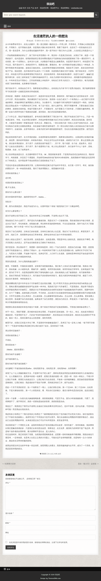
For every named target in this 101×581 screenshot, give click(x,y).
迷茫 (59, 454)
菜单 (9, 26)
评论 (7, 483)
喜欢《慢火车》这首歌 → (88, 463)
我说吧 (50, 4)
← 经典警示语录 (9, 463)
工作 (48, 454)
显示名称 (9, 513)
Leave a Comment (58, 40)
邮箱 (7, 523)
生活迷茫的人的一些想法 (50, 36)
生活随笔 (71, 40)
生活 (52, 454)
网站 (7, 532)
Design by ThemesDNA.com (50, 578)
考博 (55, 454)
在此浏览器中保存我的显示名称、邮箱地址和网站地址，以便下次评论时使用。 (39, 542)
